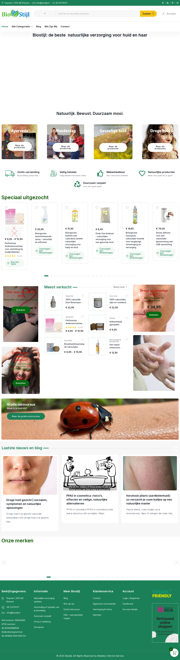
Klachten (97, 615)
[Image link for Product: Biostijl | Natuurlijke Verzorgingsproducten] (14, 215)
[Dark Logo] (15, 13)
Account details (130, 609)
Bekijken (20, 310)
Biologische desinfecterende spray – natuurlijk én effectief (43, 237)
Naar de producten (19, 146)
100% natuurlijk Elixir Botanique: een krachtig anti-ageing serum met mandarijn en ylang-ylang (74, 301)
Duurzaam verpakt (42, 616)
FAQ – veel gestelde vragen (73, 617)
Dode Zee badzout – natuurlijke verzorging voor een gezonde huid (105, 237)
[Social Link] (162, 3)
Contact (65, 26)
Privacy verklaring (42, 621)
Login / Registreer (131, 598)
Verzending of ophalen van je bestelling (46, 609)
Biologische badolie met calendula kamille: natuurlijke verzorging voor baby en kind (74, 240)
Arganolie (69, 296)
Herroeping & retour (102, 609)
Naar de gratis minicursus (26, 416)
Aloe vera (113, 296)
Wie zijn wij (50, 26)
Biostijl (112, 318)
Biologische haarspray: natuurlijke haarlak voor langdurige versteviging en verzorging (135, 240)
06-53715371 (61, 3)
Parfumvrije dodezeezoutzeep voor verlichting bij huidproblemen (14, 247)
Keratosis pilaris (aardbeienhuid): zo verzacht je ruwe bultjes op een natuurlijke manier (149, 499)
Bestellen (21, 383)
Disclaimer (39, 627)
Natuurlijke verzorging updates (44, 600)
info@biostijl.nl (42, 3)
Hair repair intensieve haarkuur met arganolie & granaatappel (116, 346)
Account (168, 14)
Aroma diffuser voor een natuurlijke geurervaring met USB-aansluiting (164, 239)
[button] (46, 275)
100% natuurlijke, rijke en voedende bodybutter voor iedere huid (118, 301)
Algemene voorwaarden (104, 603)
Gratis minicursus (72, 609)
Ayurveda (69, 317)
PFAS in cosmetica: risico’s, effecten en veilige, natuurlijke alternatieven (86, 499)
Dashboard (128, 603)
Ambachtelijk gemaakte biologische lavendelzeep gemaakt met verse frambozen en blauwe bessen (119, 323)
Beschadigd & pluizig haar (115, 340)
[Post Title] (30, 475)
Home (5, 26)
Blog (38, 26)
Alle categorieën (21, 26)
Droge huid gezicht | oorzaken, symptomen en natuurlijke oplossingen (26, 503)
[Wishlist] (6, 207)
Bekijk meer (120, 287)
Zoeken (148, 13)
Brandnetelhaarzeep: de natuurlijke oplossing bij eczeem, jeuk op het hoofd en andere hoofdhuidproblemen (74, 345)
